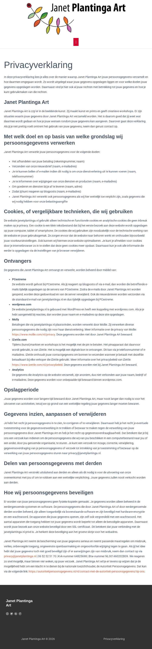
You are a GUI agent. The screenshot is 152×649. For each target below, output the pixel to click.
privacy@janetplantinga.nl (20, 556)
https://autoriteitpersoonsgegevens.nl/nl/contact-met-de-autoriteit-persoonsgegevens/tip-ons (86, 571)
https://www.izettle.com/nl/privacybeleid (37, 364)
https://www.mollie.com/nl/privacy (33, 334)
